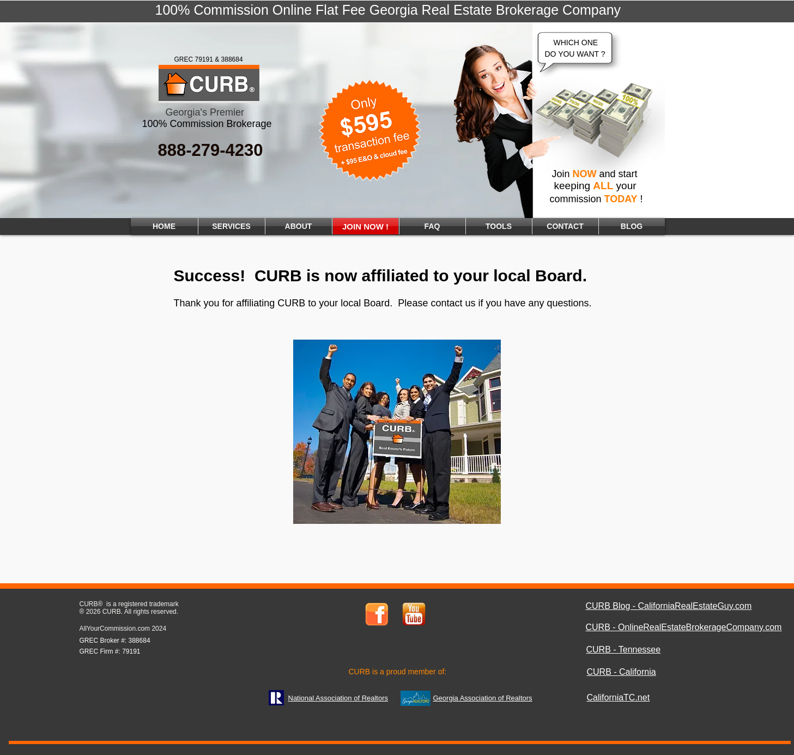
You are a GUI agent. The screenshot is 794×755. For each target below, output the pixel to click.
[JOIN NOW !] (365, 226)
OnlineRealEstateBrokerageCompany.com (699, 627)
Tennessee (639, 649)
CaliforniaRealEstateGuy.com (695, 606)
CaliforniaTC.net (618, 697)
